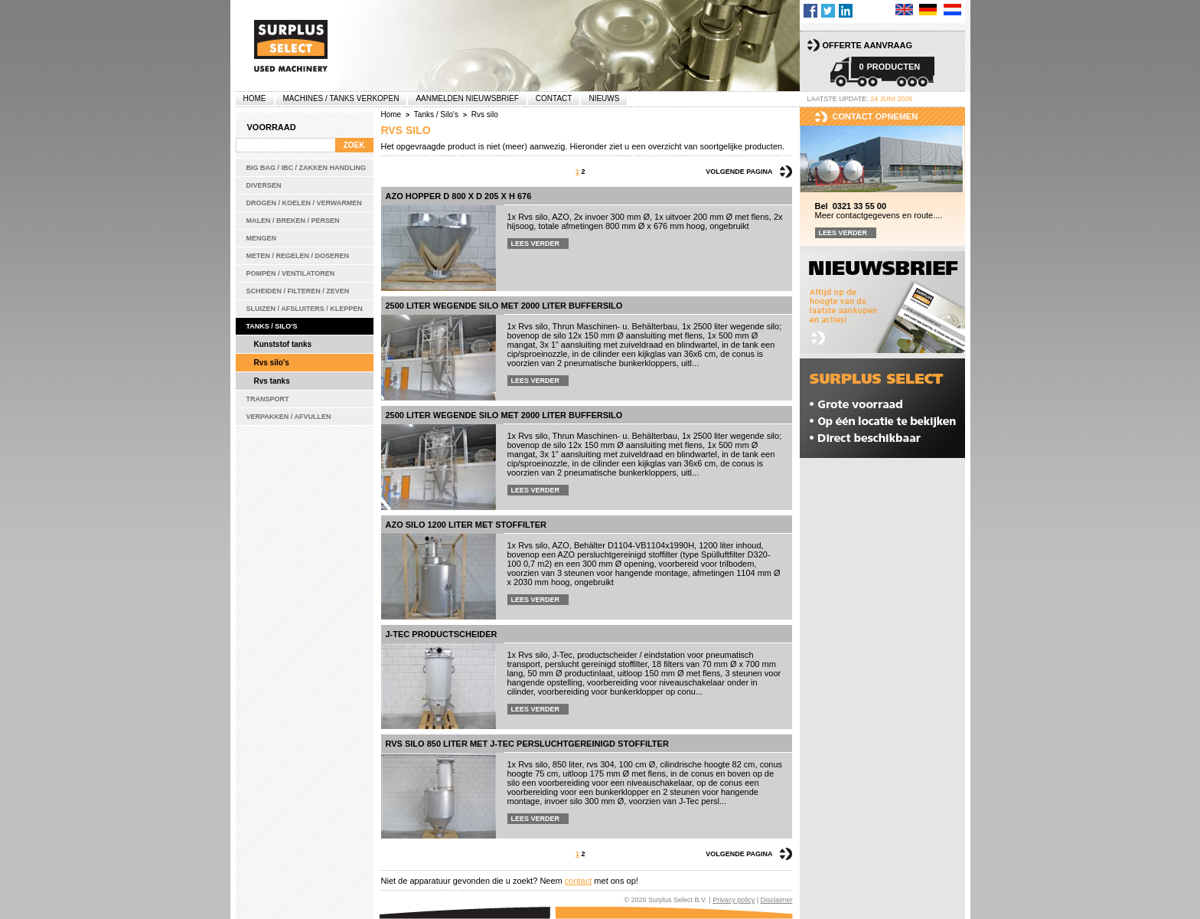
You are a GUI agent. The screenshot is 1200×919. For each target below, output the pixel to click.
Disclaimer (776, 900)
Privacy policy (733, 900)
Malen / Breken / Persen (293, 220)
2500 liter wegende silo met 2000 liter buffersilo (504, 305)
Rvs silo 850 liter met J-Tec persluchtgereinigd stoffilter (527, 743)
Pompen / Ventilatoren (290, 273)
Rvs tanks (272, 381)
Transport (267, 399)
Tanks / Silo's (272, 326)
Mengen (261, 238)
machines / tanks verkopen (341, 98)
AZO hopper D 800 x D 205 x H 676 (459, 196)
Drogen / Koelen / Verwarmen (304, 203)
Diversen (264, 185)
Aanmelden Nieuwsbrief (467, 98)
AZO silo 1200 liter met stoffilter (466, 524)
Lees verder (535, 243)
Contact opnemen (875, 116)
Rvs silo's (271, 362)
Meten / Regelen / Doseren (298, 256)
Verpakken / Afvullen (288, 416)
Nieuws (604, 98)
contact (578, 880)
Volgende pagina (739, 171)
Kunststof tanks (283, 344)
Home (254, 98)
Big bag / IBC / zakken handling (306, 168)
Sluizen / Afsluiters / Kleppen (304, 308)
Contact (554, 98)
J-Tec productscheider (441, 634)
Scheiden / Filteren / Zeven (298, 291)
